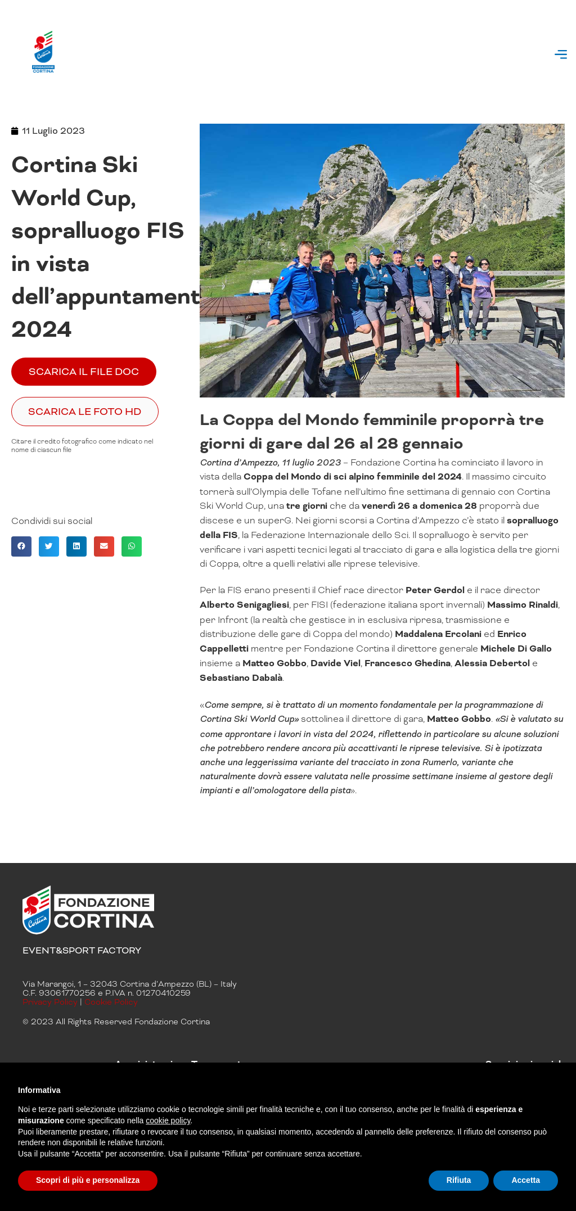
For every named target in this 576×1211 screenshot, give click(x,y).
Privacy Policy (50, 1002)
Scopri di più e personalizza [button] (88, 1180)
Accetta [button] (525, 1180)
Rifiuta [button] (459, 1180)
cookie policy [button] (168, 1120)
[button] (561, 56)
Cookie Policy (111, 1002)
